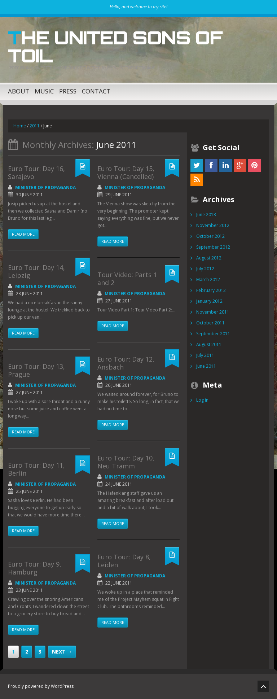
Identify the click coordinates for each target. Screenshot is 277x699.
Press (67, 91)
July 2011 (205, 355)
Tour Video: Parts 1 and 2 (127, 278)
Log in (202, 400)
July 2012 (205, 269)
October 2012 (210, 236)
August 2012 (208, 258)
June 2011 (206, 366)
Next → (62, 651)
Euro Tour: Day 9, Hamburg (34, 568)
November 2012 (212, 225)
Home (19, 126)
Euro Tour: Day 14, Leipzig (36, 271)
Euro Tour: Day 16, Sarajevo (36, 172)
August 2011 (208, 344)
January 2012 (209, 301)
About (18, 91)
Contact (96, 91)
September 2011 (213, 334)
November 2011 (212, 312)
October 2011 (210, 323)
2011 (35, 126)
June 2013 (206, 214)
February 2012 (211, 290)
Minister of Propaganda (45, 187)
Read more (23, 234)
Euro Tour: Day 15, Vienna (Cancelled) (125, 172)
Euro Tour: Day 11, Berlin (36, 469)
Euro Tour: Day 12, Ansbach (125, 363)
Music (44, 91)
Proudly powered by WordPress (41, 686)
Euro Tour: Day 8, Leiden (124, 560)
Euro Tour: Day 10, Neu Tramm (125, 462)
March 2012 (208, 279)
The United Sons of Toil (115, 47)
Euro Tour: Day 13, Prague (36, 370)
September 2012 (213, 247)
